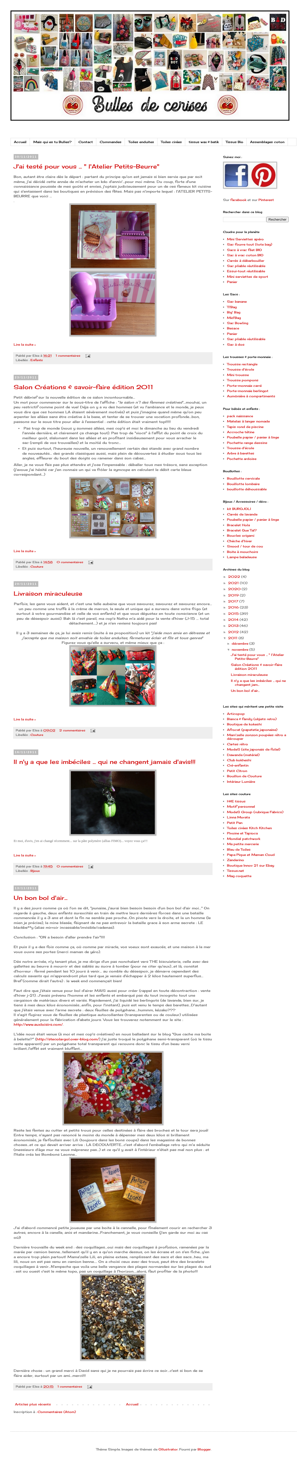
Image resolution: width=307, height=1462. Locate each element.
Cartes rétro (237, 744)
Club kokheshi (239, 760)
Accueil (20, 142)
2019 (234, 595)
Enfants (36, 360)
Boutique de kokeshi (244, 724)
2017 (233, 601)
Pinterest (266, 200)
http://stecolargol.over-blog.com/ (67, 1039)
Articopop (236, 714)
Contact (85, 142)
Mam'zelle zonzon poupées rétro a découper (256, 737)
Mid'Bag (234, 318)
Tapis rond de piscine (245, 427)
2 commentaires (72, 730)
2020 (235, 589)
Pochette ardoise (241, 459)
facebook (238, 200)
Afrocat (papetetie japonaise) (252, 730)
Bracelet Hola (238, 525)
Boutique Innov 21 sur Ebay (250, 865)
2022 (234, 577)
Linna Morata (238, 817)
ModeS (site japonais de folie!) (253, 749)
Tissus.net (235, 871)
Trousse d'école (240, 369)
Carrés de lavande (242, 514)
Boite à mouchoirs (242, 552)
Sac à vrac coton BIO (245, 255)
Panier (232, 282)
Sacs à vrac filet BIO (244, 250)
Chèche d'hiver (239, 541)
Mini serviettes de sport (247, 277)
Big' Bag (233, 312)
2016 (234, 607)
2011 (233, 638)
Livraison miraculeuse (48, 593)
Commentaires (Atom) (57, 1412)
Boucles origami (240, 535)
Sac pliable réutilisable (246, 266)
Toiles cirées (171, 142)
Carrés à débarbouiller (245, 261)
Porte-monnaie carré (244, 386)
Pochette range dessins (247, 443)
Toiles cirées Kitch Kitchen (249, 828)
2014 (234, 620)
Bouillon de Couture (244, 776)
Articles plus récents (33, 1404)
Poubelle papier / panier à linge (253, 437)
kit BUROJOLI (239, 509)
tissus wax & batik (204, 142)
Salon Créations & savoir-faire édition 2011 (83, 386)
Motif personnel (241, 806)
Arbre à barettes (240, 453)
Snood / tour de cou (245, 546)
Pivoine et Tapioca (242, 833)
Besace (233, 328)
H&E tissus (236, 801)
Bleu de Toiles (239, 849)
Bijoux (35, 871)
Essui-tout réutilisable (246, 271)
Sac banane (237, 301)
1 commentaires (68, 355)
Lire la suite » (25, 344)
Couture (36, 566)
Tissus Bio (234, 142)
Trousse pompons (242, 380)
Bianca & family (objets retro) (252, 719)
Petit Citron (237, 771)
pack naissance (240, 416)
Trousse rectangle (242, 364)
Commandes (110, 142)
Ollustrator (168, 1449)
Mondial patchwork (243, 839)
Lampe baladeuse (242, 557)
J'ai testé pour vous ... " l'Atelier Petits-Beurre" (86, 166)
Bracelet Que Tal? (242, 530)
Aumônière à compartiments (251, 396)
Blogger (204, 1449)
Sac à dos (236, 344)
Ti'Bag (232, 307)
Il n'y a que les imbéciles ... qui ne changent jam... (258, 682)
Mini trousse (238, 375)
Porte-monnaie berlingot (247, 391)
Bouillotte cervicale (243, 478)
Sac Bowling (237, 323)
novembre (240, 649)
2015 (234, 614)
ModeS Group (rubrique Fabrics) (255, 812)
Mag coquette (239, 876)
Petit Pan (234, 823)
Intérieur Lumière (241, 782)
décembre (240, 643)
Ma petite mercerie (243, 844)
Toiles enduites (141, 142)
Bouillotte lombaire (243, 484)
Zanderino (235, 860)
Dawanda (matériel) (243, 755)
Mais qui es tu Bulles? (52, 142)
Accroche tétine (240, 432)
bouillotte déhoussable (247, 489)
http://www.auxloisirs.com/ (38, 1024)
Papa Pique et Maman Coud (251, 855)
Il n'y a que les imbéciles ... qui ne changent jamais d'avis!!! (104, 761)
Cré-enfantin (237, 765)
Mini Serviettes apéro (245, 239)
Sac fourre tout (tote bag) (249, 244)
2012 (234, 632)
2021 (234, 583)
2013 (234, 626)
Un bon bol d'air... (40, 897)
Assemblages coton (267, 142)
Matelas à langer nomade (248, 421)
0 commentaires (70, 562)
